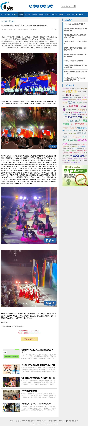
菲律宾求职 (75, 148)
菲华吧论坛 (84, 114)
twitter (41, 6)
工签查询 (67, 14)
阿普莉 (71, 102)
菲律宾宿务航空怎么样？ (79, 95)
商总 (13, 326)
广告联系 (12, 421)
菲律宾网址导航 (76, 88)
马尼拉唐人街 (72, 160)
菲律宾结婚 (71, 91)
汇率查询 (74, 14)
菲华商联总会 (19, 326)
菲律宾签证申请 (66, 162)
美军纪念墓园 (66, 88)
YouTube (44, 6)
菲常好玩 (34, 14)
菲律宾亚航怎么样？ (79, 152)
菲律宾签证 (75, 106)
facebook (37, 6)
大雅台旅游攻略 (79, 98)
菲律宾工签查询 (53, 421)
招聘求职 (54, 14)
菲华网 (42, 424)
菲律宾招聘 (68, 110)
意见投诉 (18, 421)
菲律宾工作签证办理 (71, 150)
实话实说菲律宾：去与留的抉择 (74, 61)
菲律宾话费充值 (83, 112)
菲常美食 (27, 14)
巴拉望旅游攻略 (74, 112)
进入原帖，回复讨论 (29, 339)
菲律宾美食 (78, 103)
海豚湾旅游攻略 (73, 117)
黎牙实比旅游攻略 (72, 144)
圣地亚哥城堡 (80, 150)
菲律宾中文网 (80, 144)
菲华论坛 (7, 14)
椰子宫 (67, 160)
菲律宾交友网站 (75, 162)
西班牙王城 (75, 110)
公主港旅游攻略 (72, 99)
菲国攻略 (47, 14)
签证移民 (41, 14)
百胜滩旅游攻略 (76, 130)
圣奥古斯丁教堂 (71, 133)
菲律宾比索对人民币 (42, 421)
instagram (48, 6)
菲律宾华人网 (31, 421)
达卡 (63, 117)
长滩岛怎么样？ (68, 130)
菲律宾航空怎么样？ (73, 158)
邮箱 (51, 6)
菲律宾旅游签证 (82, 146)
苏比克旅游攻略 (67, 148)
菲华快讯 (14, 14)
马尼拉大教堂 (73, 121)
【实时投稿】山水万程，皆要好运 (74, 24)
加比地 (69, 95)
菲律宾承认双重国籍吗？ (71, 146)
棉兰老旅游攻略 (82, 160)
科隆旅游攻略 (77, 155)
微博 (34, 6)
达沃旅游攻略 (77, 124)
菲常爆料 (61, 14)
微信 (30, 6)
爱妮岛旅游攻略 (75, 114)
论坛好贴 (20, 14)
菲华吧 (69, 421)
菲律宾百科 (75, 421)
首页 (2, 14)
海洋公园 (79, 99)
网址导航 (81, 14)
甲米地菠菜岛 (66, 114)
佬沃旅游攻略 (77, 137)
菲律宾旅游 (81, 110)
